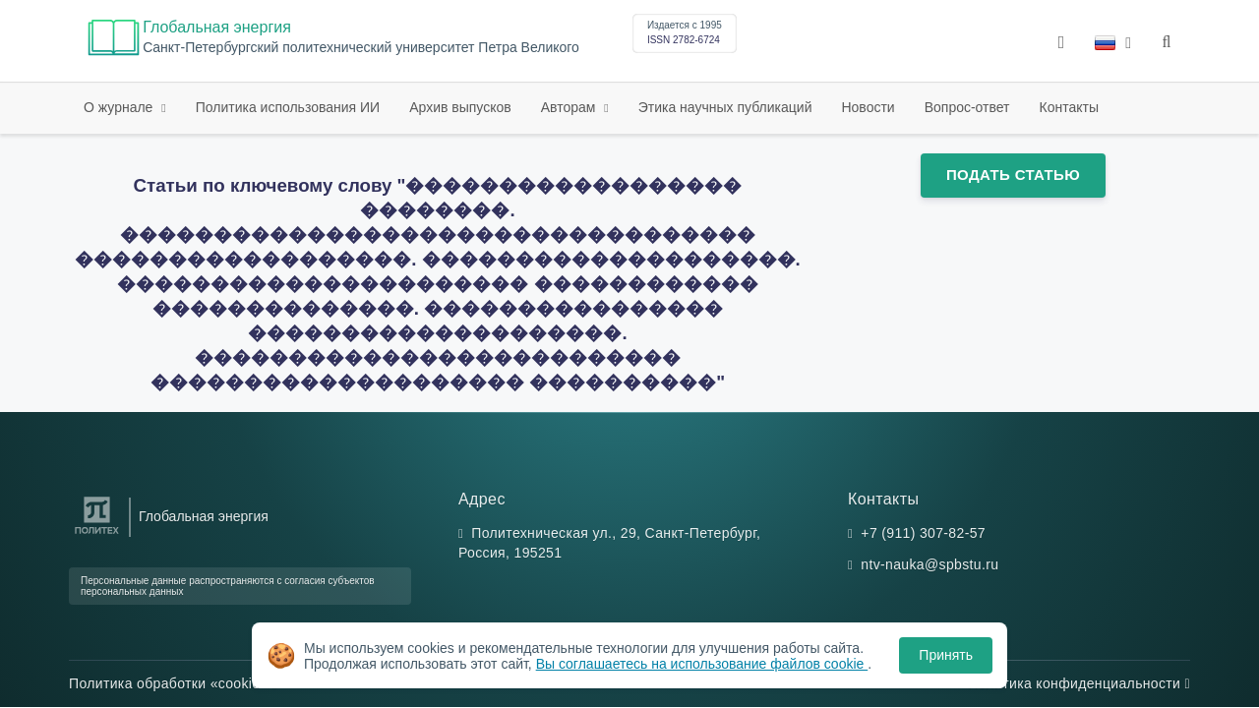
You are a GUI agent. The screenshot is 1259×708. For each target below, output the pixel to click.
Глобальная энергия (217, 27)
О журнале (120, 107)
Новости (867, 107)
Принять (946, 655)
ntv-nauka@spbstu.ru (929, 564)
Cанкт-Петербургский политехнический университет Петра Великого (361, 47)
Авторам (570, 107)
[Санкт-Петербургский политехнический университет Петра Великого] (97, 534)
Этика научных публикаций (725, 107)
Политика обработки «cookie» (173, 683)
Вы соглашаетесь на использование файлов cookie (702, 664)
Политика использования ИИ (288, 107)
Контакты (1069, 107)
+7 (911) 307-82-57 (923, 533)
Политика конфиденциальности (1079, 683)
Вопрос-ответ (967, 107)
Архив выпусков (460, 107)
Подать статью (1013, 174)
